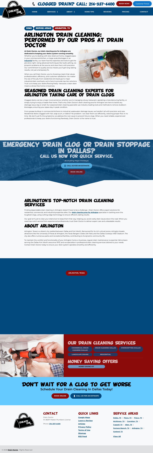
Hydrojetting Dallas (125, 348)
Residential (100, 354)
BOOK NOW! (124, 4)
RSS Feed (82, 436)
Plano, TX (127, 418)
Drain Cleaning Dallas (100, 348)
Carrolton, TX (132, 421)
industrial (28, 61)
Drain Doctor (13, 450)
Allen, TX (128, 425)
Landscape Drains (74, 354)
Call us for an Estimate (76, 160)
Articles (81, 424)
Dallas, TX (117, 418)
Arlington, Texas (76, 273)
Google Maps (84, 417)
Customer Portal (142, 4)
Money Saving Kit (81, 367)
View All (117, 436)
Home (29, 28)
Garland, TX (118, 432)
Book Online (76, 167)
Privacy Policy (84, 427)
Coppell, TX (117, 425)
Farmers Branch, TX (121, 428)
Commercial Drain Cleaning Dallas (74, 349)
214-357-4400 (54, 424)
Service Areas (43, 28)
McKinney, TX (118, 421)
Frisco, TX (138, 418)
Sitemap (82, 433)
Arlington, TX (62, 28)
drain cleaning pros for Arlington (85, 212)
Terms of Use (84, 430)
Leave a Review (85, 421)
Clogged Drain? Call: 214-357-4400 (73, 4)
